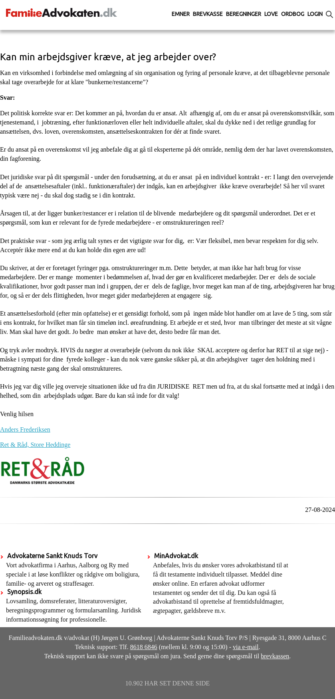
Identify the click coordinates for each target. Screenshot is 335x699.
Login (315, 14)
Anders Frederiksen (25, 429)
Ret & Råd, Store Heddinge (35, 444)
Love (271, 14)
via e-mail (245, 647)
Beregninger (243, 14)
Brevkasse (208, 14)
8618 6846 (143, 647)
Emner (181, 14)
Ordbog (292, 14)
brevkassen (275, 656)
